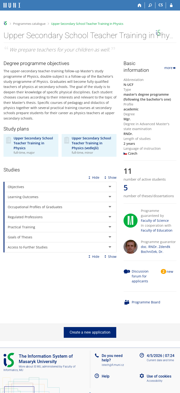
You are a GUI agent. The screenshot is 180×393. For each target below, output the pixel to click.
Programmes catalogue (29, 24)
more (170, 68)
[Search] (150, 5)
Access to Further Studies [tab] (28, 247)
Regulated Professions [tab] (25, 217)
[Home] (139, 5)
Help (105, 376)
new (170, 271)
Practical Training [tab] (21, 227)
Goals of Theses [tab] (20, 237)
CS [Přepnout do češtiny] (160, 4)
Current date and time (160, 360)
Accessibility (154, 380)
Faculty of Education (156, 230)
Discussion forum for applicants (140, 276)
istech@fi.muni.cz (113, 365)
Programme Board (146, 302)
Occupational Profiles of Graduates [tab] (35, 207)
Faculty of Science (155, 220)
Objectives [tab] (16, 187)
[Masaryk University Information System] (12, 5)
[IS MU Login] (171, 5)
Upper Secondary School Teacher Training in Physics (87, 24)
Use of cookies (159, 376)
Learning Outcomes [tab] (23, 197)
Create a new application (90, 332)
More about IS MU (30, 366)
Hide (93, 177)
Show (109, 177)
